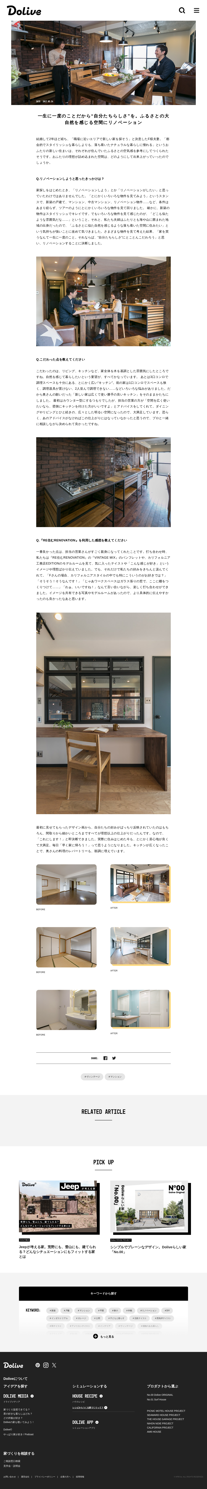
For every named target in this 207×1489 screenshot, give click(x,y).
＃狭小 (115, 1310)
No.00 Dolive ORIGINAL (160, 1394)
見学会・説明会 (11, 1466)
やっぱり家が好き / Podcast (18, 1434)
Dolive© (7, 1429)
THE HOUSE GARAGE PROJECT (165, 1419)
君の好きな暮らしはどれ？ (17, 1413)
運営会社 (25, 1477)
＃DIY (167, 1310)
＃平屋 (101, 1310)
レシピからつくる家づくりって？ (89, 1407)
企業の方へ (65, 1477)
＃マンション (115, 1076)
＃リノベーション (148, 1310)
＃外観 (129, 1310)
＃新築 (52, 1310)
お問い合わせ (9, 1477)
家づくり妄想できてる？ (16, 1409)
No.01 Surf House (156, 1399)
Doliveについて (15, 1379)
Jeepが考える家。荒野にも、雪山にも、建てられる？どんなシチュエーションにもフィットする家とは (57, 1251)
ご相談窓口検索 (11, 1461)
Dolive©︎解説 (24, 1240)
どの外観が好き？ (13, 1418)
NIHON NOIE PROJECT (160, 1423)
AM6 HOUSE (154, 1431)
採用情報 (80, 1477)
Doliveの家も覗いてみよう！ (18, 1422)
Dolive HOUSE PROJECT (121, 1240)
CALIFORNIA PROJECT (160, 1427)
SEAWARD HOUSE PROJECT (163, 1415)
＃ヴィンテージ (92, 1076)
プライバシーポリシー (44, 1477)
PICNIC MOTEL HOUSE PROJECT (166, 1411)
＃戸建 (66, 1310)
